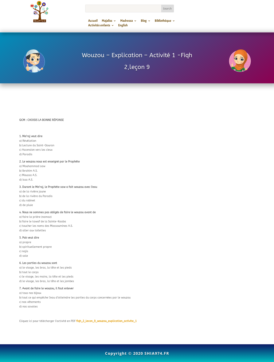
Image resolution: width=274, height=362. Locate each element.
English (123, 26)
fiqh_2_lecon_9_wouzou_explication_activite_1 (106, 321)
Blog (144, 21)
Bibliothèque (163, 21)
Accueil (93, 21)
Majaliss (107, 21)
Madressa (126, 21)
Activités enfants (99, 26)
